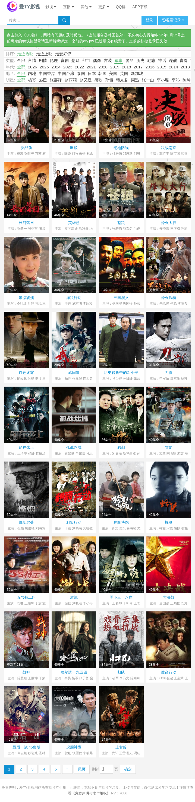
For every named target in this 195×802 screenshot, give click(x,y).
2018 (126, 67)
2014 (173, 67)
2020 (103, 67)
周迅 (135, 80)
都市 (86, 60)
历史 (140, 60)
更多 (103, 7)
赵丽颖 (71, 80)
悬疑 (75, 60)
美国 (113, 73)
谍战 (173, 60)
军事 (119, 60)
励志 (151, 60)
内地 (32, 73)
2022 (79, 67)
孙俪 (109, 80)
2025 (44, 67)
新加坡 (137, 73)
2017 (138, 67)
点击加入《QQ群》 (23, 35)
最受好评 (63, 54)
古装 (108, 60)
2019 (114, 67)
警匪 (129, 60)
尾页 (82, 769)
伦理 (54, 60)
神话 (162, 60)
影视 (50, 7)
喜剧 (65, 60)
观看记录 (173, 20)
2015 (161, 67)
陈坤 (187, 80)
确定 (128, 769)
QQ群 (121, 7)
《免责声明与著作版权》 (90, 793)
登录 (149, 20)
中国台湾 (66, 73)
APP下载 (139, 7)
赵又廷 (86, 80)
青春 (184, 60)
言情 (32, 60)
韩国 (102, 73)
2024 (55, 67)
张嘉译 (56, 80)
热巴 (43, 80)
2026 (32, 67)
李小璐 (163, 80)
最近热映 (25, 54)
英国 (124, 73)
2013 (185, 67)
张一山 (148, 80)
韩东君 (122, 80)
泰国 (81, 73)
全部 (21, 60)
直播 (68, 7)
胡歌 (98, 80)
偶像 (97, 60)
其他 (86, 7)
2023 (67, 67)
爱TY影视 (23, 7)
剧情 (43, 60)
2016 (150, 67)
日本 (92, 73)
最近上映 (44, 54)
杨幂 (32, 80)
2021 (91, 67)
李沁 (176, 80)
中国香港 (47, 73)
